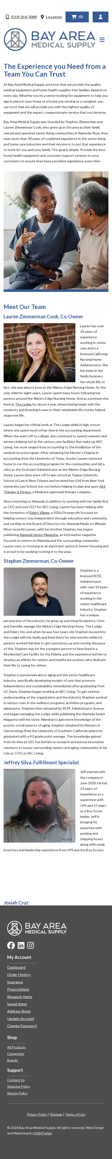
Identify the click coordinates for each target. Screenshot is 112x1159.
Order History (19, 974)
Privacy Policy (37, 1114)
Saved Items (17, 1004)
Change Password (22, 1025)
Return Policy (17, 1093)
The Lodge (23, 404)
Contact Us (16, 1080)
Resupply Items (19, 996)
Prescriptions (18, 989)
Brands (12, 1060)
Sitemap (56, 1114)
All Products (16, 1047)
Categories (15, 1054)
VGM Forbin (43, 1133)
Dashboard (16, 967)
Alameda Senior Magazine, (39, 535)
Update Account (20, 1018)
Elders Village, (39, 513)
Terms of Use (75, 1114)
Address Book (19, 1011)
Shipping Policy (18, 1086)
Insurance (15, 982)
